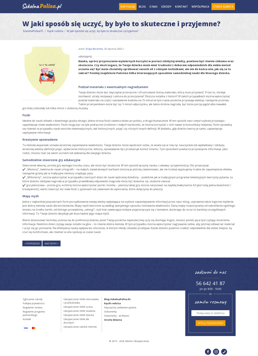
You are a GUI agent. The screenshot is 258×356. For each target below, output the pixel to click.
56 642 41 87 (210, 283)
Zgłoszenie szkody (32, 299)
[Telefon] (210, 313)
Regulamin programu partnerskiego (34, 313)
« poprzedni (32, 243)
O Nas (153, 6)
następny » (51, 243)
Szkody (166, 6)
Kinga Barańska (94, 48)
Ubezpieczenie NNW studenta (79, 310)
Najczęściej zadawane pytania (120, 307)
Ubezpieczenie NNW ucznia (78, 306)
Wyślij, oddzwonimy (210, 323)
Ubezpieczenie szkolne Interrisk (80, 326)
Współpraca (200, 6)
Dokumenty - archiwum (116, 315)
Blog (142, 6)
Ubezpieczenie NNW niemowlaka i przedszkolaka (81, 301)
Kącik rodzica (55, 31)
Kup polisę (128, 6)
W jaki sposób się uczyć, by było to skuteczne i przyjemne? (102, 31)
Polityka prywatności (34, 303)
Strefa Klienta (223, 6)
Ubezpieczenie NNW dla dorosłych (76, 321)
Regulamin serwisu (33, 307)
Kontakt (181, 6)
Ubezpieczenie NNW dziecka (79, 315)
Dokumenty (110, 311)
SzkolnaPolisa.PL (33, 31)
